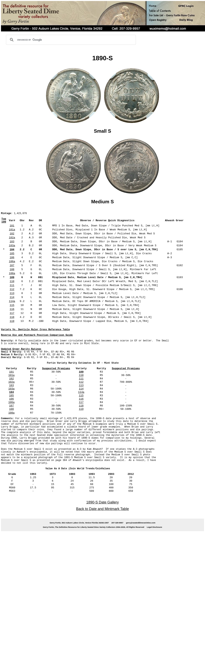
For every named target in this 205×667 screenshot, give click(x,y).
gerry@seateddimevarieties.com (140, 543)
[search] (70, 39)
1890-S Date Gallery (102, 523)
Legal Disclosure (154, 548)
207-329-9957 (117, 543)
